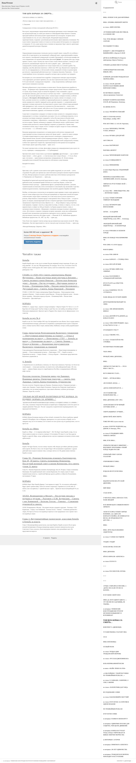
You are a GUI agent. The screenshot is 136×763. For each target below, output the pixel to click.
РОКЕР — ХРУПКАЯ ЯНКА (112, 378)
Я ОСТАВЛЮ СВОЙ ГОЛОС (112, 595)
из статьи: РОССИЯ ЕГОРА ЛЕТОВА (114, 571)
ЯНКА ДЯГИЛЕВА (109, 551)
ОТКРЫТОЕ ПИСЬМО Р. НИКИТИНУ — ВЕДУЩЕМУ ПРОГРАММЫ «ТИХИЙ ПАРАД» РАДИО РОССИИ (115, 447)
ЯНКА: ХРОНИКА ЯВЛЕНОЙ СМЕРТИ (115, 22)
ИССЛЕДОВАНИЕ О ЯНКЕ (111, 692)
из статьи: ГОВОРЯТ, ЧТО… (111, 335)
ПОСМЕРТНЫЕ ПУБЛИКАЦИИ (113, 346)
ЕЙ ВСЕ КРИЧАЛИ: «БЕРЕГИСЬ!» (114, 556)
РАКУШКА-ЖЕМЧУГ (110, 150)
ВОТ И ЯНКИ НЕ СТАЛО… (111, 373)
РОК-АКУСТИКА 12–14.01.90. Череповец (115, 123)
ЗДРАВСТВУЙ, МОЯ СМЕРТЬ (112, 416)
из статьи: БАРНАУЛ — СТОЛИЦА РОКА (116, 259)
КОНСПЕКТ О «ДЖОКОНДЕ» (112, 627)
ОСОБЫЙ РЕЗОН (108, 646)
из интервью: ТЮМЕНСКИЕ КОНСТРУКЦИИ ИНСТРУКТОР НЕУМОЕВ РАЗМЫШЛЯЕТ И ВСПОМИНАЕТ (29, 761)
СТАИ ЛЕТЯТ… (108, 493)
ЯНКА (105, 361)
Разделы (54, 538)
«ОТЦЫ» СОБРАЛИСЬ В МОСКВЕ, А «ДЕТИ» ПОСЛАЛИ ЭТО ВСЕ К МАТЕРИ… (114, 588)
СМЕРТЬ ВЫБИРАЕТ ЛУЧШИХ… (113, 411)
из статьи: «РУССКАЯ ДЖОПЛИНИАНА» (116, 658)
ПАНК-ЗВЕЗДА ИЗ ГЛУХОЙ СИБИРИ (115, 297)
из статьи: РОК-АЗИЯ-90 (110, 254)
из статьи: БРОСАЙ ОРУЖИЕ (112, 264)
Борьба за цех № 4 (31, 318)
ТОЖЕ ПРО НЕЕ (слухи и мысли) (113, 421)
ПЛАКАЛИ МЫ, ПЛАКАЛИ (111, 546)
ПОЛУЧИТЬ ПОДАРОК (33, 242)
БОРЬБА (26, 303)
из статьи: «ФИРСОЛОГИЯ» (111, 27)
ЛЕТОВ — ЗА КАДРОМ (110, 211)
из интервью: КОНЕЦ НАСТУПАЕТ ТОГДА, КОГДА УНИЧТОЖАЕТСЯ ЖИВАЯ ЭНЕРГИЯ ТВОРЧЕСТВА (114, 733)
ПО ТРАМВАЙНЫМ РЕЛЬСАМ (112, 709)
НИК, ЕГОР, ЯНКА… (109, 440)
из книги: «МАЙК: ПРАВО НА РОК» (114, 668)
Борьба (25, 260)
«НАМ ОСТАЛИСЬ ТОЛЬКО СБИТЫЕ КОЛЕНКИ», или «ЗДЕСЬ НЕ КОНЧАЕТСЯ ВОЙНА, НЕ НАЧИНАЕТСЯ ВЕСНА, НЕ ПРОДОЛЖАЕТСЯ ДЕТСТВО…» (116, 516)
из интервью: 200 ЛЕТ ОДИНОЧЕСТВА (115, 749)
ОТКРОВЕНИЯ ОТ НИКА (111, 461)
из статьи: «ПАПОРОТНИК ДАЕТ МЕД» (115, 687)
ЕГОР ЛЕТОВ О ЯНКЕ (110, 714)
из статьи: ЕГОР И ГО (109, 561)
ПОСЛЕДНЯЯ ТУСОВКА (111, 46)
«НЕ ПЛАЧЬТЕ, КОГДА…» (111, 383)
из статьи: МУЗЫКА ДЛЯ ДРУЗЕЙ (113, 135)
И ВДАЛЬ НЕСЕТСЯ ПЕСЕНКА (113, 471)
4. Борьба (27, 361)
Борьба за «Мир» (30, 429)
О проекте (46, 538)
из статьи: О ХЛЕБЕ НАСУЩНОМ (113, 537)
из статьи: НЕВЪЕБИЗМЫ (111, 165)
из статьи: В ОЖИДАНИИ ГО (112, 160)
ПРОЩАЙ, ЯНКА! (108, 466)
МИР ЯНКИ (106, 488)
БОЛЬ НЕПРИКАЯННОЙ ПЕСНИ (113, 663)
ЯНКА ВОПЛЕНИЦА (109, 642)
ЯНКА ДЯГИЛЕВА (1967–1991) (112, 400)
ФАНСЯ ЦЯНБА (108, 249)
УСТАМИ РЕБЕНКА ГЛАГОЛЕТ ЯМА (115, 632)
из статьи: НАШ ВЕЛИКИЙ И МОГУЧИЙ (116, 697)
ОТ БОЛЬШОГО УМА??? (111, 330)
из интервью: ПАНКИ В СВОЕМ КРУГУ (115, 718)
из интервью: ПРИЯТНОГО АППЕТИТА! (115, 744)
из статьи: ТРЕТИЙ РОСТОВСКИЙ (114, 111)
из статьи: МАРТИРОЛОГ (111, 145)
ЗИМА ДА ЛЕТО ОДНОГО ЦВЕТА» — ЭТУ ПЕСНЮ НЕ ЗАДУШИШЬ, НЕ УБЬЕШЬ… (115, 602)
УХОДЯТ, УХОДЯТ (109, 542)
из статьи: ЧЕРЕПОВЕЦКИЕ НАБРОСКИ (115, 155)
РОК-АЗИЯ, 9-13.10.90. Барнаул (112, 244)
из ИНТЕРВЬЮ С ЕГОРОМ (111, 739)
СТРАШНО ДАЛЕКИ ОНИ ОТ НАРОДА (115, 65)
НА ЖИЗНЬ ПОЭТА (109, 107)
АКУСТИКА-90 (108, 140)
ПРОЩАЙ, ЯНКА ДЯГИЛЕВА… (113, 356)
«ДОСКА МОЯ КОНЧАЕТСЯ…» (113, 388)
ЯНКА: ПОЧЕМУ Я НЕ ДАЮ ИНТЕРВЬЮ (116, 17)
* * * (104, 12)
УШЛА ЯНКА (107, 351)
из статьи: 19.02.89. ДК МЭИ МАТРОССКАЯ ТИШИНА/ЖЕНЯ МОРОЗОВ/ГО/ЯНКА (113, 86)
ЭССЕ (105, 637)
